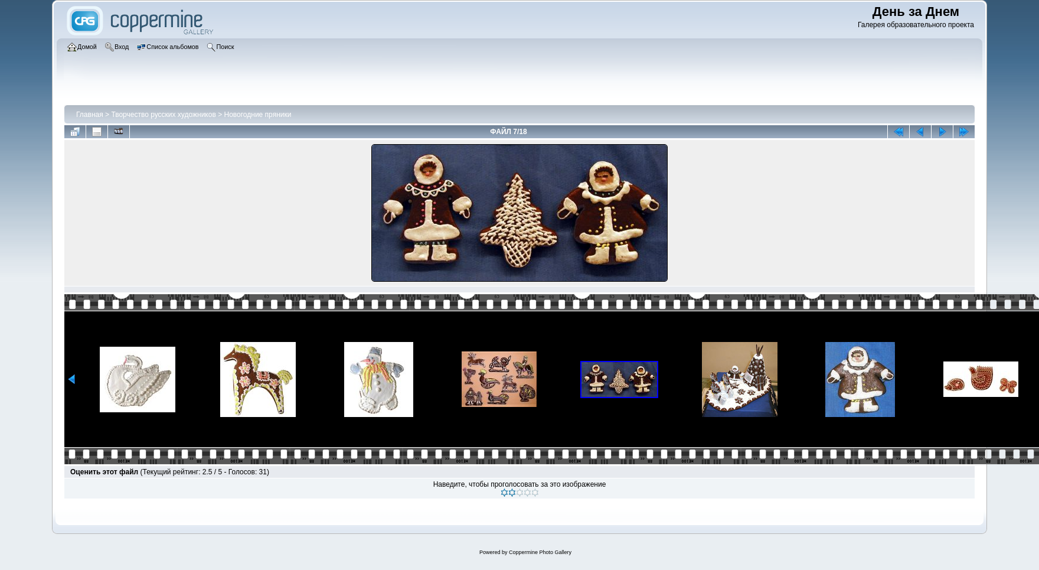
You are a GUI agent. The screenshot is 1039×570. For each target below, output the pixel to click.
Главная (89, 114)
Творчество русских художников (163, 114)
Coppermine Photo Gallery (540, 552)
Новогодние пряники (257, 114)
